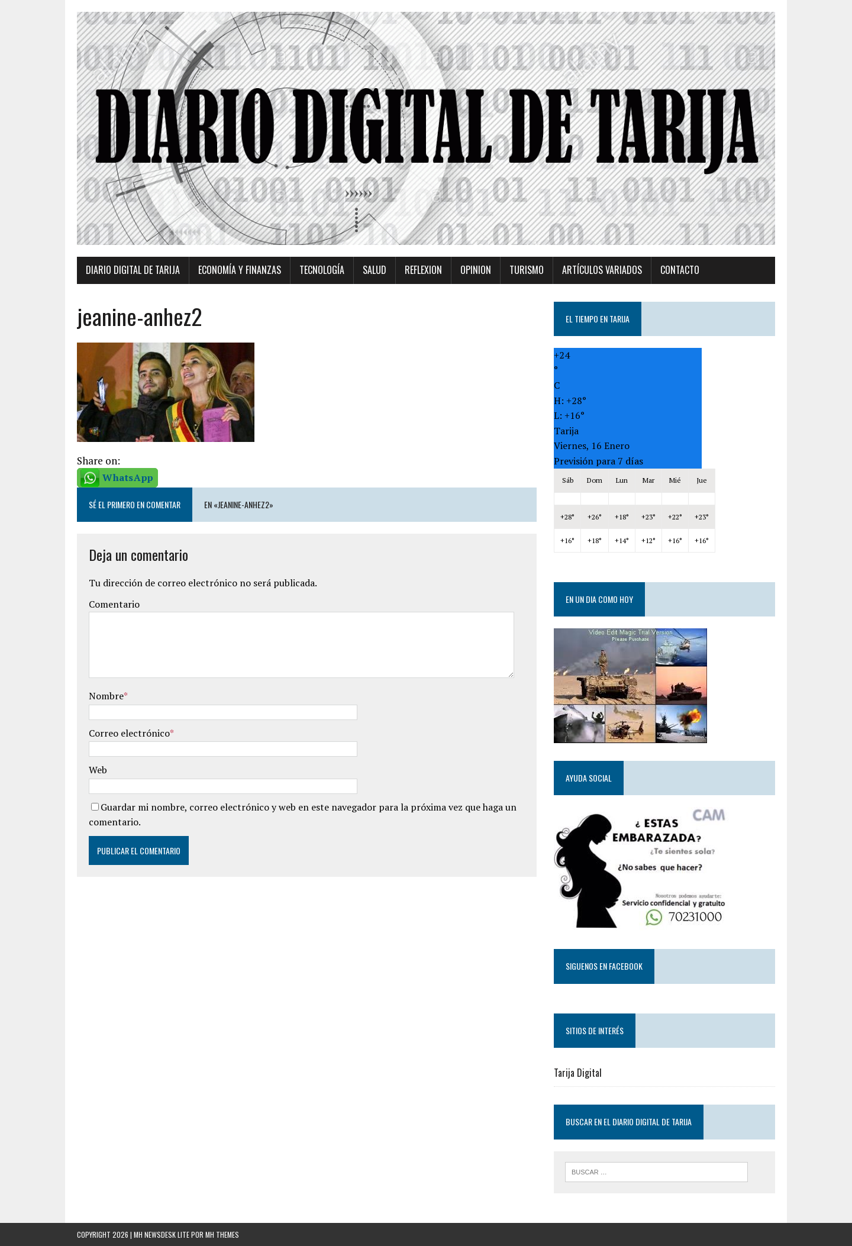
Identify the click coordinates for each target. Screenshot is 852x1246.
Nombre (106, 695)
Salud (374, 270)
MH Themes (222, 1234)
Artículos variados (602, 270)
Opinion (475, 270)
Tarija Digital (578, 1073)
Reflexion (423, 270)
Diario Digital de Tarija (133, 270)
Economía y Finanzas (239, 270)
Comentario (114, 604)
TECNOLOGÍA (321, 270)
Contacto (679, 270)
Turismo (526, 270)
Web (98, 769)
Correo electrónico (129, 733)
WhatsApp (128, 477)
